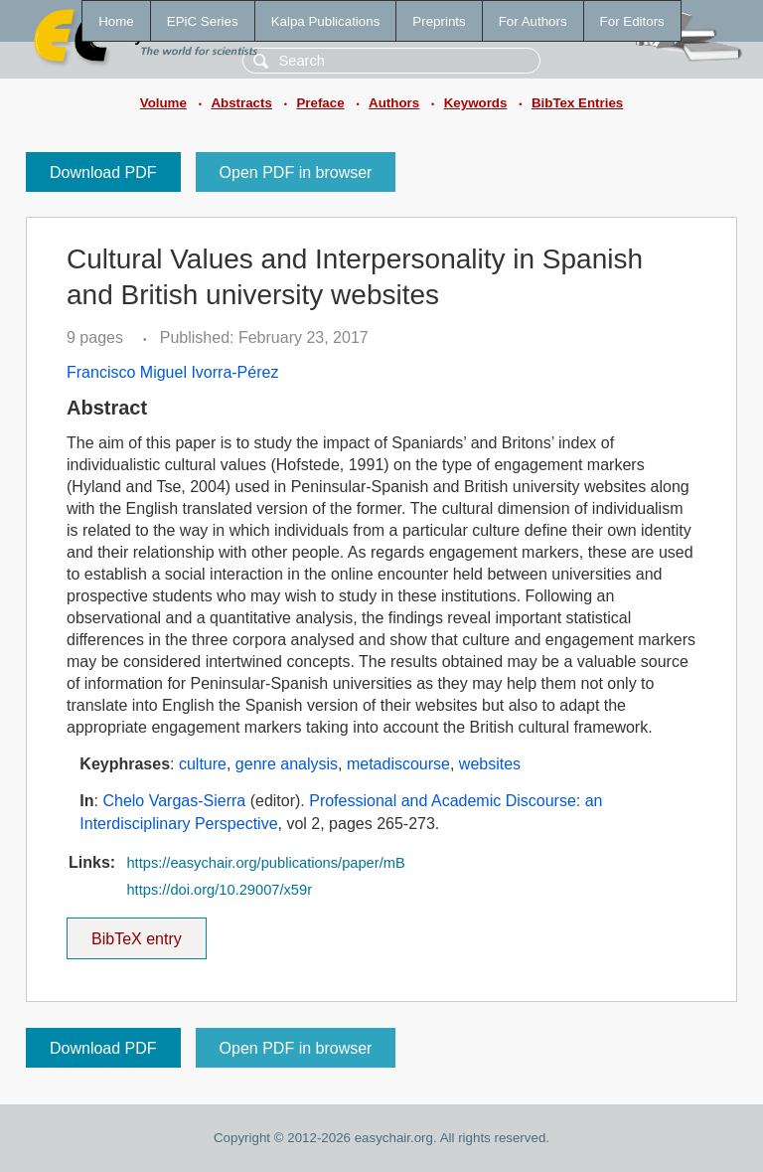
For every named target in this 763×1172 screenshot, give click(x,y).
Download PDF (103, 172)
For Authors (533, 21)
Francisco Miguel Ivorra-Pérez (172, 372)
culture (203, 763)
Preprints (438, 21)
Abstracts (241, 102)
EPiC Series (202, 21)
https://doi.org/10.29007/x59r (219, 890)
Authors (394, 102)
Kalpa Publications (326, 21)
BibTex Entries (577, 102)
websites (490, 763)
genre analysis (286, 763)
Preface (320, 102)
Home (116, 21)
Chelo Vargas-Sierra (173, 800)
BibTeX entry (136, 932)
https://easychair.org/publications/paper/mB (265, 863)
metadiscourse (398, 763)
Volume (163, 102)
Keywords (476, 102)
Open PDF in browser (296, 172)
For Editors (632, 21)
